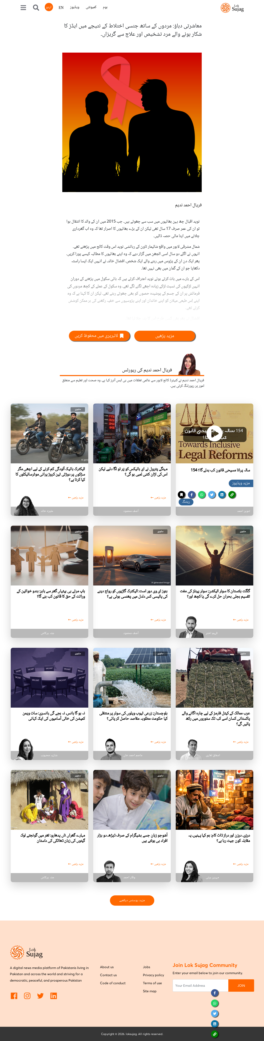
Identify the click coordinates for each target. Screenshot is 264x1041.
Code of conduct (113, 983)
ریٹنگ (186, 502)
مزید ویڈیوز (241, 483)
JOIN (241, 985)
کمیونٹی (91, 7)
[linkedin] (221, 494)
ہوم (105, 7)
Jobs (146, 967)
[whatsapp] (201, 494)
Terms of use (152, 983)
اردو (48, 7)
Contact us (108, 975)
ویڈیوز (74, 7)
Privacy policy (153, 975)
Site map (150, 991)
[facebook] (191, 494)
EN (61, 8)
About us (107, 967)
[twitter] (211, 494)
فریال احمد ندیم (188, 205)
